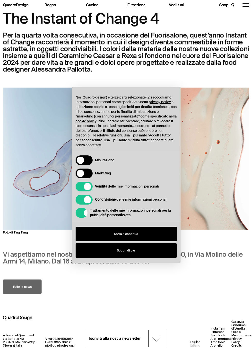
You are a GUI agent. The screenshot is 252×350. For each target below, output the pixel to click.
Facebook (217, 335)
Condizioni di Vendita (239, 327)
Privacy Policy (236, 340)
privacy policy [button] (160, 102)
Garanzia (237, 322)
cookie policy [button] (86, 121)
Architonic (217, 342)
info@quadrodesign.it (59, 345)
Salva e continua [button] (126, 234)
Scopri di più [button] (126, 250)
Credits (236, 345)
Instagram (217, 328)
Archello (216, 345)
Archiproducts (220, 339)
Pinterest (217, 332)
